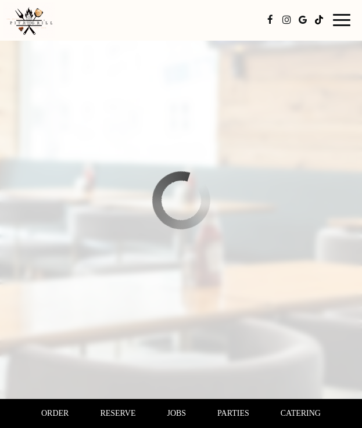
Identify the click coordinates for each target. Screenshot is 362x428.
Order (55, 413)
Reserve (117, 413)
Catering (301, 413)
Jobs (176, 413)
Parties (233, 413)
